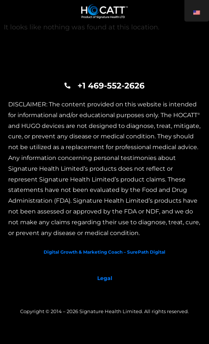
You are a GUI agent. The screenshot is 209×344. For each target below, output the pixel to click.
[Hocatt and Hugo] (104, 11)
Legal (104, 278)
